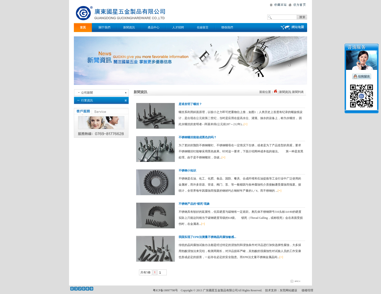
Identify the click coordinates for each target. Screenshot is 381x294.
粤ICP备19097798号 (165, 290)
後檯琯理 (307, 290)
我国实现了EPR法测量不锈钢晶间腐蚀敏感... (207, 237)
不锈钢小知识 (187, 170)
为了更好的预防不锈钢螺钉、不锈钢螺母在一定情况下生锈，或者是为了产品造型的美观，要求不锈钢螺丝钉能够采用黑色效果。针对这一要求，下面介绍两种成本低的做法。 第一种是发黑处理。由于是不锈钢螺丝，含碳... (241, 151)
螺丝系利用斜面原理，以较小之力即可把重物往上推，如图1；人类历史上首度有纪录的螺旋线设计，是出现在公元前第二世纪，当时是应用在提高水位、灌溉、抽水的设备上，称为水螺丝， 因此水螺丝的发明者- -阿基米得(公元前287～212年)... (241, 118)
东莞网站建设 (288, 290)
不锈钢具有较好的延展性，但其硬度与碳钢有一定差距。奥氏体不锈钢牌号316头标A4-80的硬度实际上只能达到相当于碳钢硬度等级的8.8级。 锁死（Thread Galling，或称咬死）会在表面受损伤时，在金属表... (241, 218)
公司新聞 (87, 92)
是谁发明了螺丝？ (190, 104)
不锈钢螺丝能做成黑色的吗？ (197, 137)
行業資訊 (87, 100)
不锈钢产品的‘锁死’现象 (194, 203)
